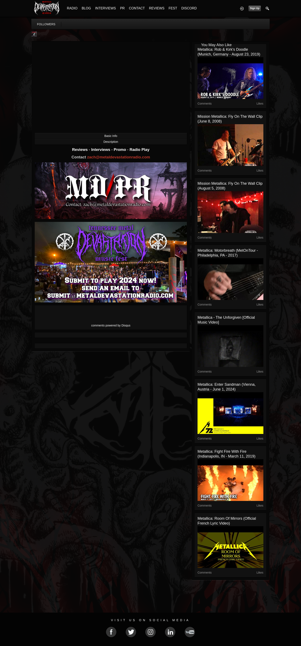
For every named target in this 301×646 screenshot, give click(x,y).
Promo (120, 149)
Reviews (80, 149)
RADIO (72, 8)
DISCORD (189, 8)
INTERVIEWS (105, 8)
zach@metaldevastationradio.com (118, 157)
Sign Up (254, 8)
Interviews (101, 149)
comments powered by (110, 325)
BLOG (86, 8)
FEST (173, 8)
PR (122, 8)
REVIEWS (157, 8)
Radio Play (139, 149)
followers (46, 24)
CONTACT (137, 8)
